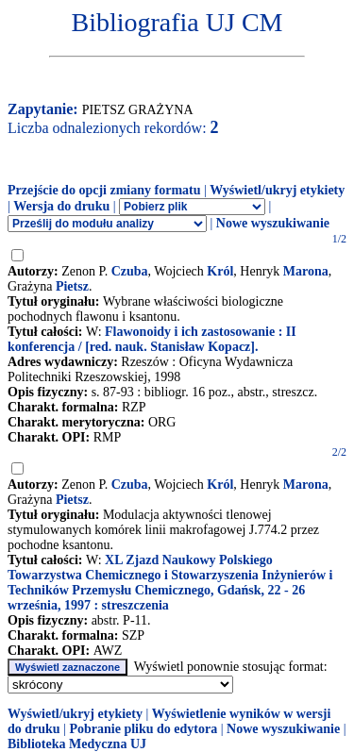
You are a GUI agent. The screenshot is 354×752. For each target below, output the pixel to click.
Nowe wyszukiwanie (272, 223)
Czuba (129, 271)
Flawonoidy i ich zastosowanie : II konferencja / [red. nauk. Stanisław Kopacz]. (152, 339)
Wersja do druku (61, 206)
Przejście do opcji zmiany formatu (104, 190)
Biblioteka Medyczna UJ (77, 744)
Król (220, 271)
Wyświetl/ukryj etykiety (277, 190)
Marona (306, 271)
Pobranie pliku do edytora (143, 729)
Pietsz (72, 286)
